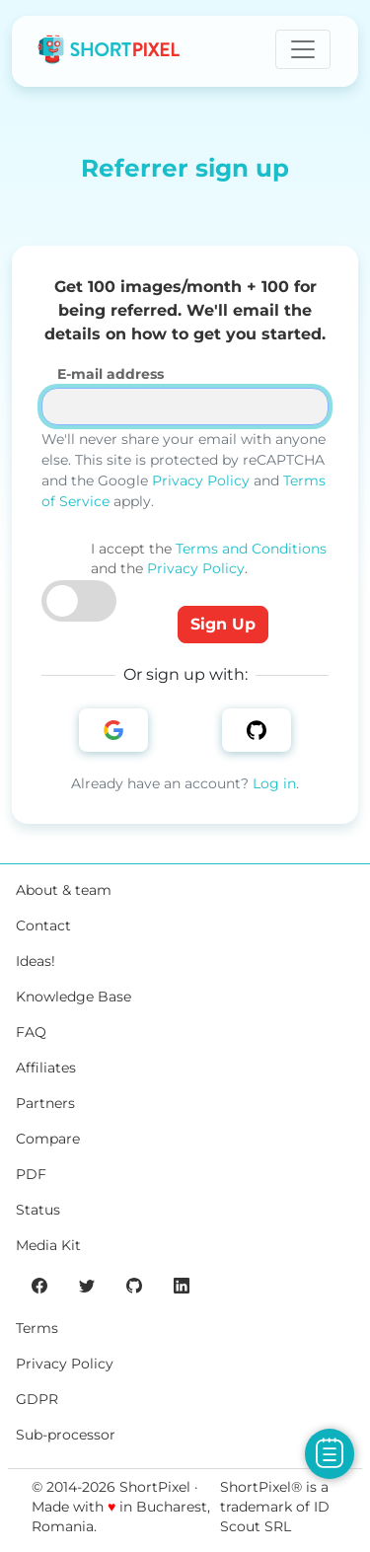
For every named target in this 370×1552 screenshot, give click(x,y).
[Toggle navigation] (303, 49)
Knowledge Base (73, 996)
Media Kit (48, 1245)
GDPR (37, 1399)
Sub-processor (65, 1434)
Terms (37, 1328)
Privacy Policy (201, 480)
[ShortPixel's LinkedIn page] (181, 1284)
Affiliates (46, 1067)
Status (38, 1210)
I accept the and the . (209, 558)
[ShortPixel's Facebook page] (39, 1284)
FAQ (31, 1032)
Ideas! (35, 961)
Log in (274, 783)
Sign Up (223, 624)
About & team (63, 890)
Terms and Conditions (251, 548)
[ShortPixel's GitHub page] (134, 1284)
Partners (45, 1103)
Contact (43, 925)
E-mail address (110, 374)
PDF (31, 1174)
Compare (48, 1138)
